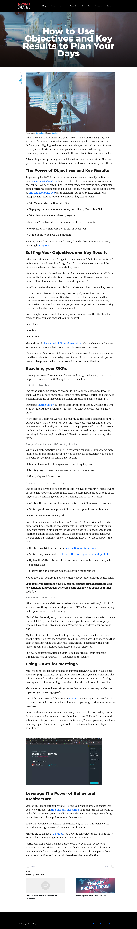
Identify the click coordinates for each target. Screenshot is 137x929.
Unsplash (55, 133)
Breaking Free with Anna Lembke (95, 890)
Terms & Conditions (111, 924)
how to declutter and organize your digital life (83, 554)
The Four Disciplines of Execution (61, 343)
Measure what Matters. (44, 181)
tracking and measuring (65, 809)
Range (72, 698)
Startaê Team (40, 133)
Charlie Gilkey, (46, 404)
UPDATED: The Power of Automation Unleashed (45, 890)
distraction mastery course (81, 548)
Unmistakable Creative (41, 192)
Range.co (44, 245)
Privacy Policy (98, 924)
